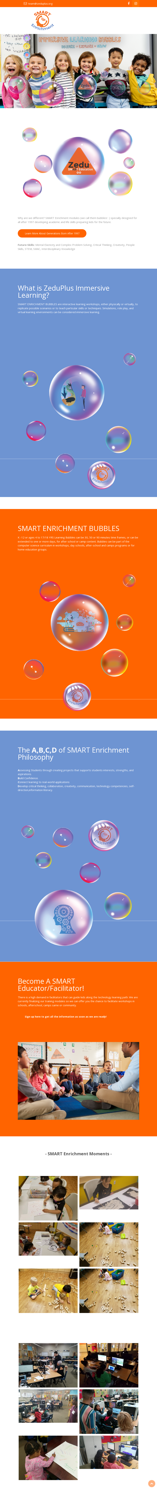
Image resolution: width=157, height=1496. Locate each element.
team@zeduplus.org (40, 3)
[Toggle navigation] (131, 20)
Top (151, 1483)
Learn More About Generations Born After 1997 (52, 233)
